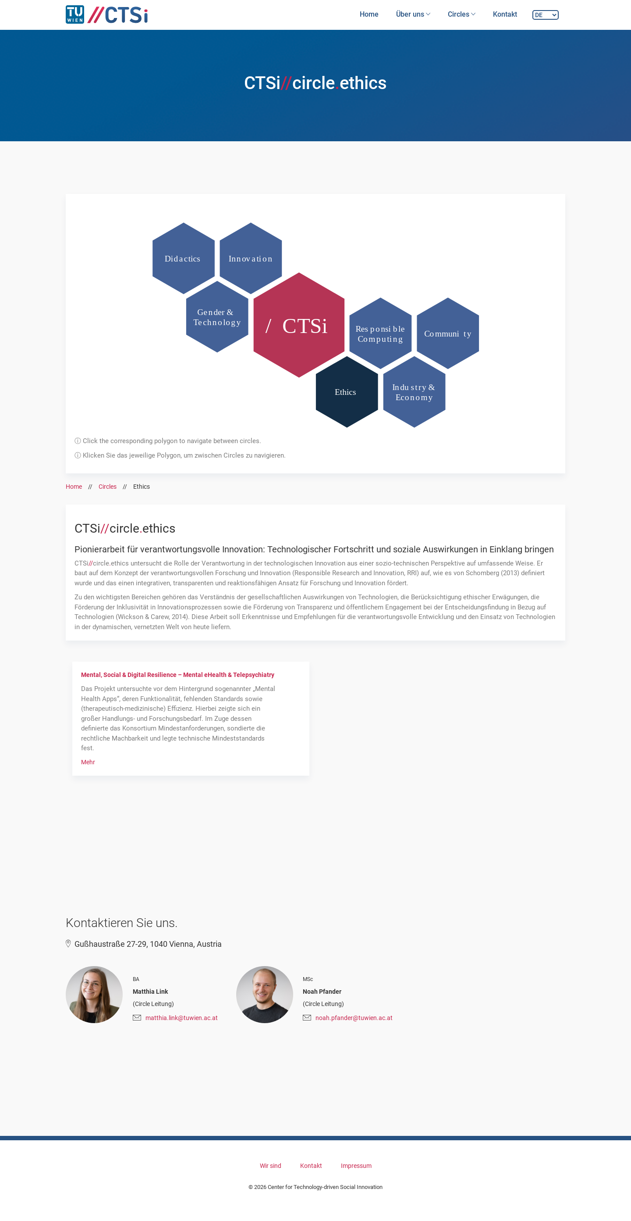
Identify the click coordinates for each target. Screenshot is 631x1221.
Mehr (88, 762)
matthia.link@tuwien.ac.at (181, 1017)
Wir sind (270, 1165)
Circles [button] (461, 14)
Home (369, 14)
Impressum (356, 1165)
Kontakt (505, 14)
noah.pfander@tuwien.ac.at (354, 1017)
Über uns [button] (413, 14)
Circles (108, 486)
